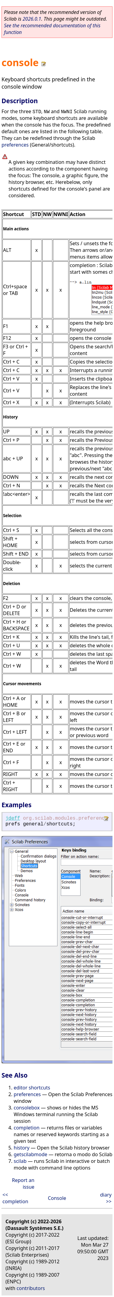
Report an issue (23, 1183)
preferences (15, 144)
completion (27, 1127)
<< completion (15, 1198)
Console (57, 1198)
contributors (31, 1288)
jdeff (12, 818)
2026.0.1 (31, 18)
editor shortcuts (32, 1087)
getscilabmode (30, 1154)
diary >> (106, 1198)
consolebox (27, 1107)
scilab (20, 1161)
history (21, 1147)
